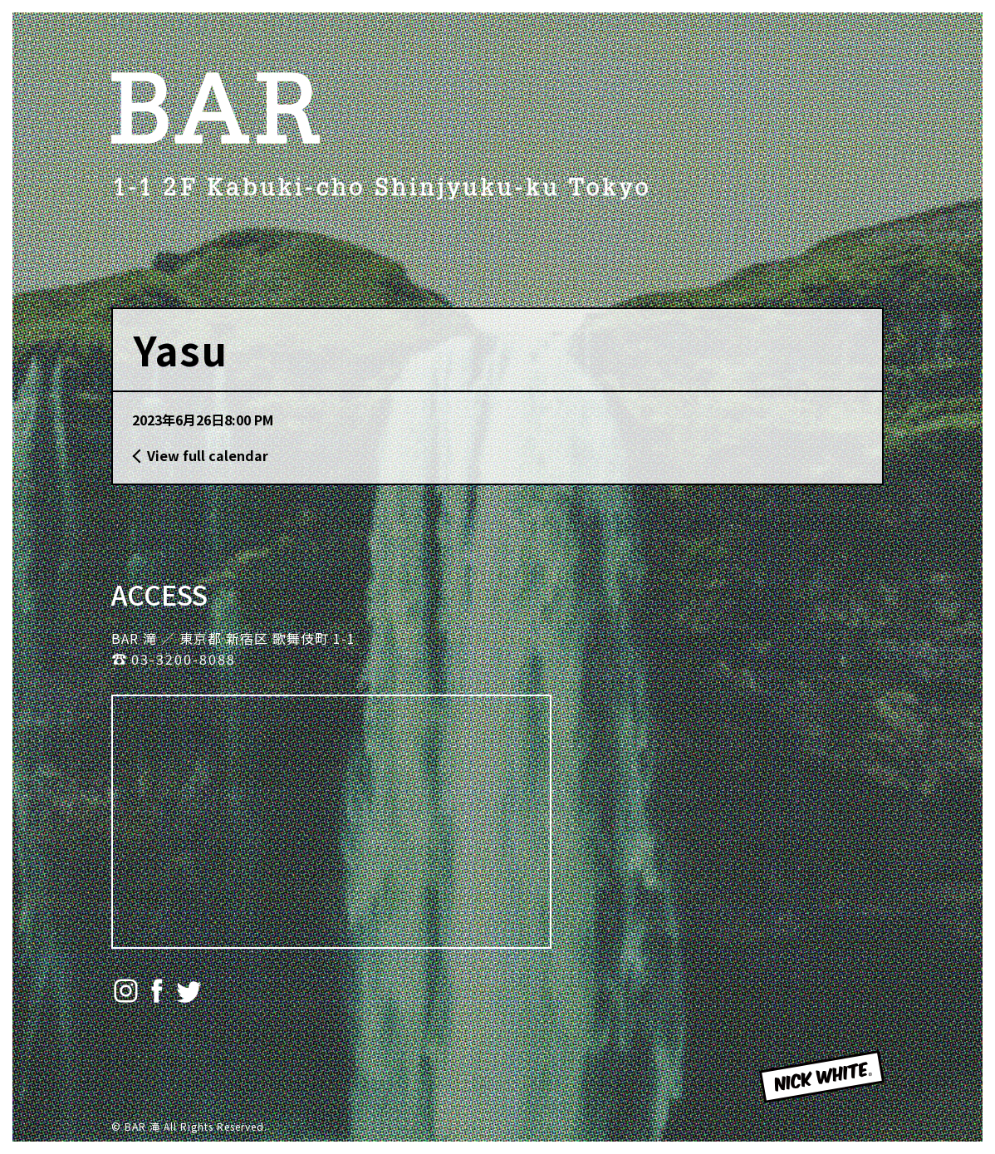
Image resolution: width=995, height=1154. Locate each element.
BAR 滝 (215, 108)
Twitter (188, 990)
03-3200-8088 (183, 659)
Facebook (157, 990)
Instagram (125, 990)
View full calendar (207, 455)
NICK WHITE (803, 1101)
